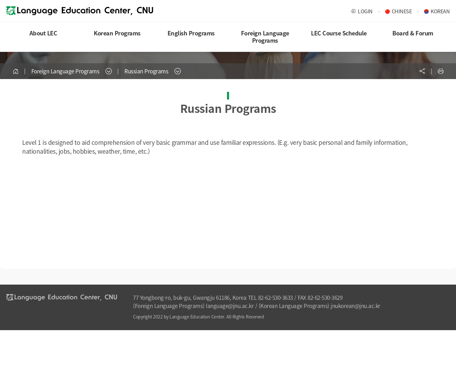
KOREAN (440, 11)
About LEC (43, 33)
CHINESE (402, 11)
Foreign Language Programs (265, 37)
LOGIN (361, 11)
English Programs (191, 33)
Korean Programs (117, 33)
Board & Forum (412, 33)
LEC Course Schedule (339, 33)
